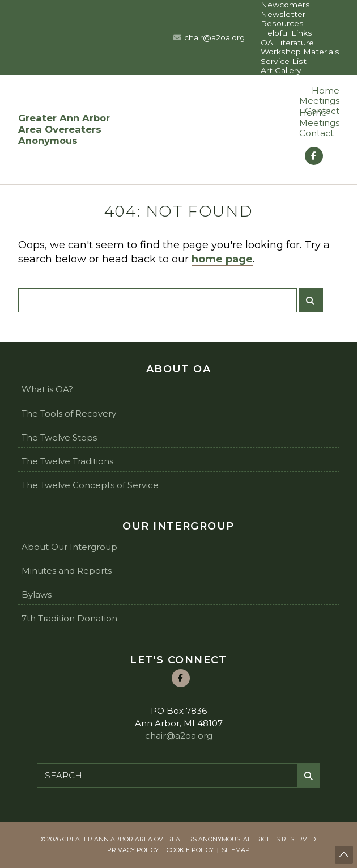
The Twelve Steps (59, 437)
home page (222, 259)
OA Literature (287, 42)
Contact (316, 133)
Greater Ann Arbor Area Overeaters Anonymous (64, 129)
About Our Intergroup (69, 546)
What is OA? (47, 389)
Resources (282, 23)
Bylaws (37, 594)
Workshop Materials (300, 51)
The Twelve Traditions (67, 461)
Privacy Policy (133, 850)
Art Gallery (281, 70)
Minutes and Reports (67, 570)
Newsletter (283, 14)
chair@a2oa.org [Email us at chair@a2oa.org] (214, 37)
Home (325, 90)
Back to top (344, 856)
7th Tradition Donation (69, 618)
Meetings (319, 100)
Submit (313, 305)
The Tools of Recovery (69, 413)
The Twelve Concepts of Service (90, 485)
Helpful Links (286, 32)
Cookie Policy (190, 850)
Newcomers (285, 4)
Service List (284, 61)
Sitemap (236, 850)
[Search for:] (157, 300)
